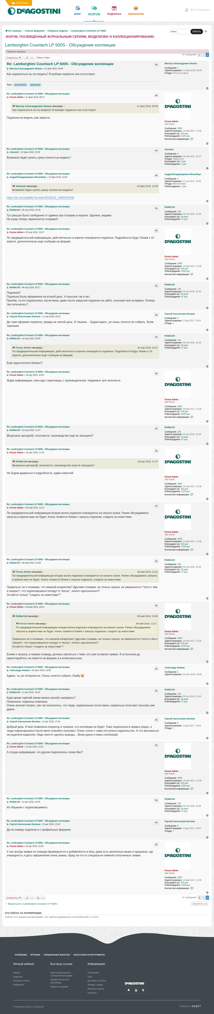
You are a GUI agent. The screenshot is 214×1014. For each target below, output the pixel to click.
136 (179, 211)
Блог (90, 977)
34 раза (184, 216)
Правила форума (16, 51)
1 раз (183, 164)
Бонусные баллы (21, 980)
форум (94, 17)
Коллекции (21, 955)
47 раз (184, 219)
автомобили (20, 85)
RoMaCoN (170, 207)
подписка (114, 14)
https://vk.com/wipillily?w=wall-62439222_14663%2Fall (40, 197)
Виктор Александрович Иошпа (181, 63)
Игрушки (35, 955)
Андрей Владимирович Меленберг (183, 174)
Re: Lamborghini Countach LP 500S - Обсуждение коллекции (60, 64)
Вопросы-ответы (96, 989)
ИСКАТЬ (197, 31)
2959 (179, 128)
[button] (199, 55)
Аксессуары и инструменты (89, 955)
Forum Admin (171, 121)
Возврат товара (95, 984)
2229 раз (185, 136)
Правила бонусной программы (59, 981)
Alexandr (169, 149)
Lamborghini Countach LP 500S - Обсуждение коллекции (60, 45)
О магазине (93, 972)
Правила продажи (59, 986)
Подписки (17, 977)
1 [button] (203, 54)
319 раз (184, 133)
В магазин (22, 3)
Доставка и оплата (97, 980)
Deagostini (136, 14)
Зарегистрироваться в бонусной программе (61, 974)
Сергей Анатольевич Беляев (180, 314)
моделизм (35, 85)
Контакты (92, 993)
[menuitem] (197, 10)
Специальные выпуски (57, 955)
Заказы (16, 972)
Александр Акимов (175, 667)
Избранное (18, 984)
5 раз (183, 161)
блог (77, 14)
